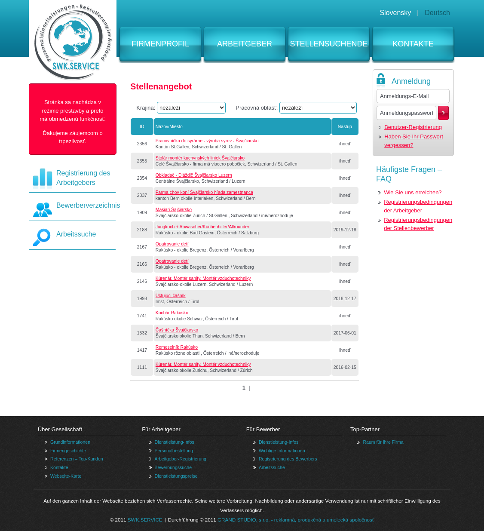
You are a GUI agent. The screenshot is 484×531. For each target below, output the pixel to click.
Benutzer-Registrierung (413, 127)
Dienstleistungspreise (176, 476)
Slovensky (395, 12)
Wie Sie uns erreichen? (412, 192)
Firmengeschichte (68, 450)
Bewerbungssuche (173, 467)
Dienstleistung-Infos (174, 442)
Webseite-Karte (65, 476)
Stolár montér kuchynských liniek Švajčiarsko (200, 158)
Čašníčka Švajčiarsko (177, 330)
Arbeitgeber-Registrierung (180, 458)
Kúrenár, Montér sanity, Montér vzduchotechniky (203, 278)
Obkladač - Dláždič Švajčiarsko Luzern (194, 175)
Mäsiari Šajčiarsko (174, 209)
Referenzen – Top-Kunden (76, 458)
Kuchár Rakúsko (172, 312)
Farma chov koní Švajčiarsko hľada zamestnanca (204, 192)
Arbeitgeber (244, 44)
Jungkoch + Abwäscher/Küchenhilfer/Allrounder (202, 226)
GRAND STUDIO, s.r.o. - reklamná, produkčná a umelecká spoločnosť (295, 519)
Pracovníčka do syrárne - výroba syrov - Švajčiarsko (207, 140)
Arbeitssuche (76, 234)
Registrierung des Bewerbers (288, 458)
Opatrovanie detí (172, 244)
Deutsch (437, 12)
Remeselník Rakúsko (177, 347)
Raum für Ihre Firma (383, 442)
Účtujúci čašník (171, 295)
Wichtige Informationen (282, 450)
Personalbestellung (174, 450)
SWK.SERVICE (145, 519)
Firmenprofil (160, 44)
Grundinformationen (70, 442)
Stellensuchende (329, 44)
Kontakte (413, 44)
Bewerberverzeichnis (88, 205)
